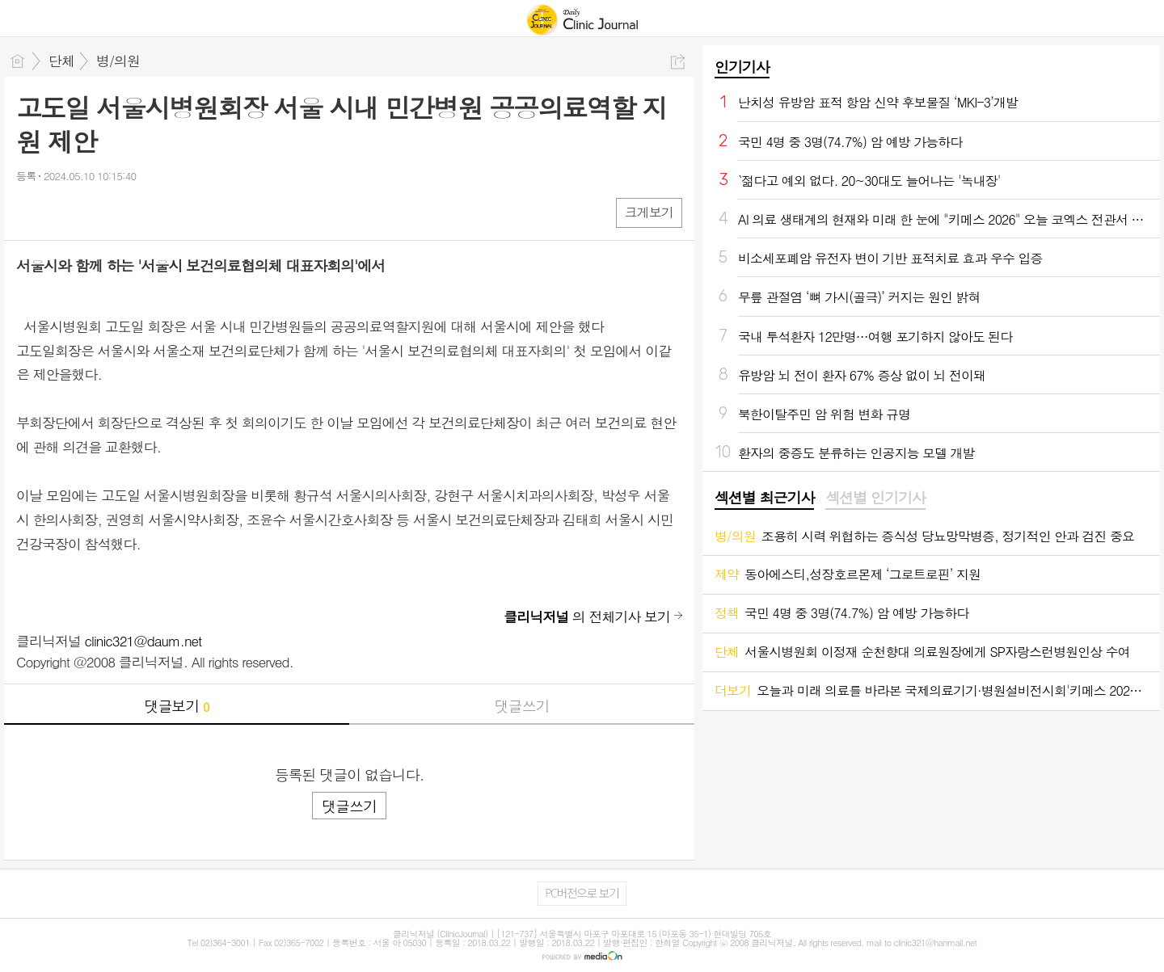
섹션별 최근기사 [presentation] (764, 497)
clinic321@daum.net (143, 640)
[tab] (764, 498)
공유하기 (677, 62)
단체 (61, 60)
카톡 (95, 212)
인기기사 (742, 67)
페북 (30, 212)
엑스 (62, 212)
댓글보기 (177, 706)
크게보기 (649, 212)
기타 (127, 212)
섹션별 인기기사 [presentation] (875, 497)
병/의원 (118, 60)
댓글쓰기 (522, 706)
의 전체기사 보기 (587, 616)
